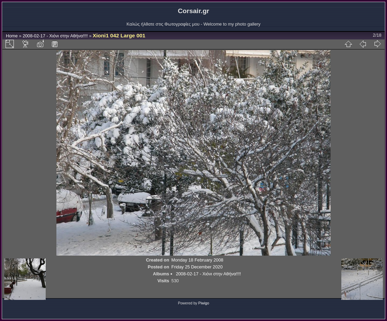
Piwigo (203, 303)
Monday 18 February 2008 (197, 260)
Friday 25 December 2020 (197, 266)
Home (12, 35)
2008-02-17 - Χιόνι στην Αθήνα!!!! (55, 35)
